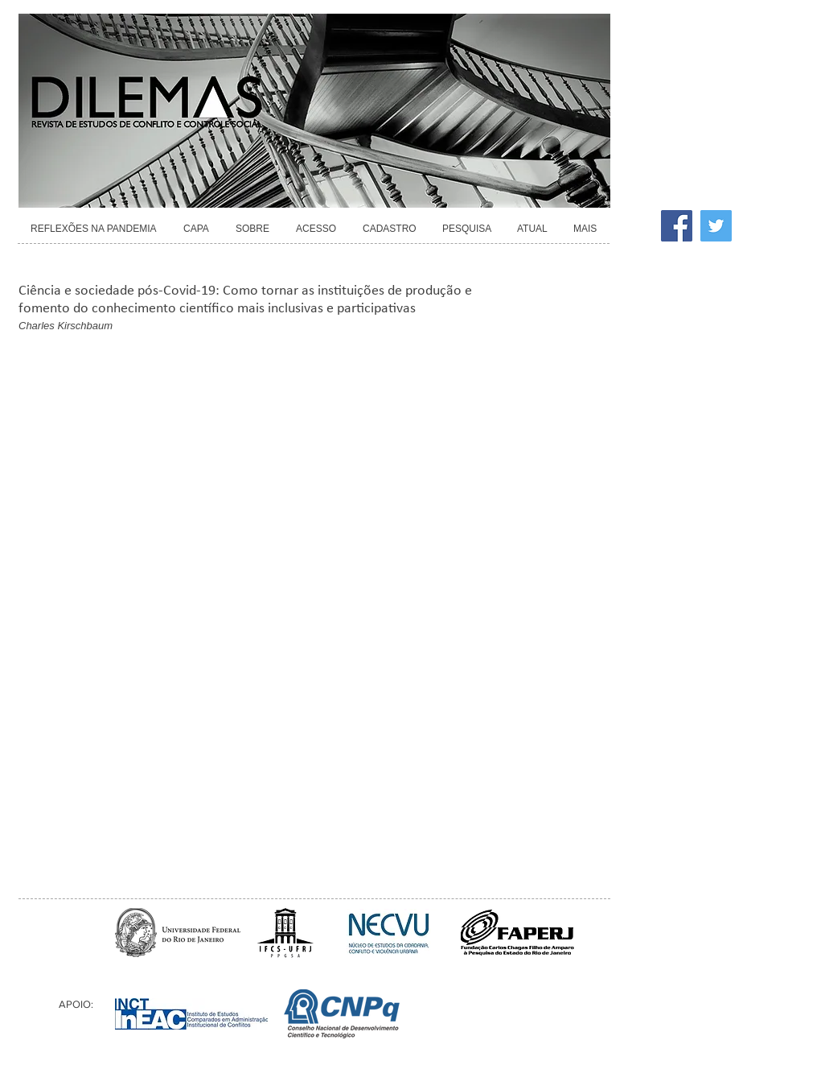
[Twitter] (716, 225)
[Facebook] (676, 225)
